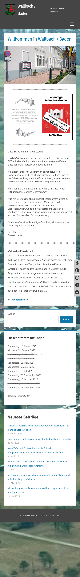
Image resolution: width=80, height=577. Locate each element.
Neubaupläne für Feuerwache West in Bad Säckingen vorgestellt (40, 438)
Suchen (11, 313)
